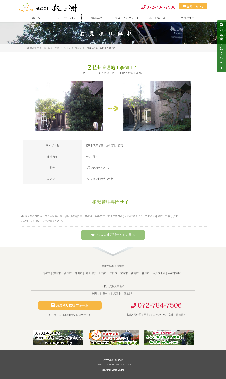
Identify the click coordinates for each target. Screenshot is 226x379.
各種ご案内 (187, 18)
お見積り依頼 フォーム (70, 307)
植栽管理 (96, 18)
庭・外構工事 (157, 18)
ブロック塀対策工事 (127, 18)
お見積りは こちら (221, 46)
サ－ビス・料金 (66, 18)
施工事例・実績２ (73, 48)
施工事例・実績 (51, 48)
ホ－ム (36, 18)
